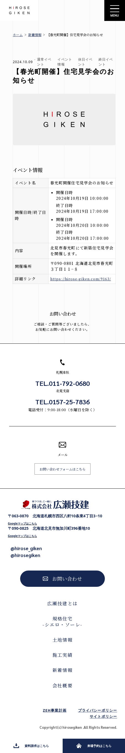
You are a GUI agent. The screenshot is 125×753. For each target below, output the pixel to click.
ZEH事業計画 (55, 710)
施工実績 (62, 655)
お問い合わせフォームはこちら (62, 469)
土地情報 (62, 639)
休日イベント (85, 62)
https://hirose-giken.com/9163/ (80, 278)
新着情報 (34, 34)
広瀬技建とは (62, 603)
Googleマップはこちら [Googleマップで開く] (22, 523)
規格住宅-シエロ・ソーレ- (62, 621)
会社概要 (62, 685)
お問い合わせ (62, 578)
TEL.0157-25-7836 (62, 401)
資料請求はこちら (31, 745)
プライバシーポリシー (97, 710)
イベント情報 (64, 62)
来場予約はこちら (93, 745)
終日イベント (106, 62)
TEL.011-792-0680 (62, 383)
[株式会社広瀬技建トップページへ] (55, 504)
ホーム (18, 34)
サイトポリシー (103, 716)
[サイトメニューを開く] (114, 10)
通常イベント (44, 62)
